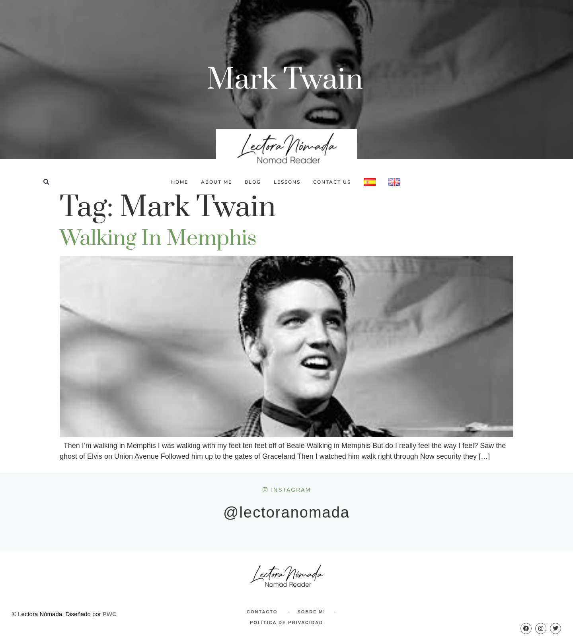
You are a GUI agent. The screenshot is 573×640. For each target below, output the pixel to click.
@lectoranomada (286, 512)
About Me (216, 182)
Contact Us (332, 182)
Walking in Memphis (158, 238)
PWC (110, 614)
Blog (253, 182)
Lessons (287, 182)
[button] (46, 181)
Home (179, 182)
